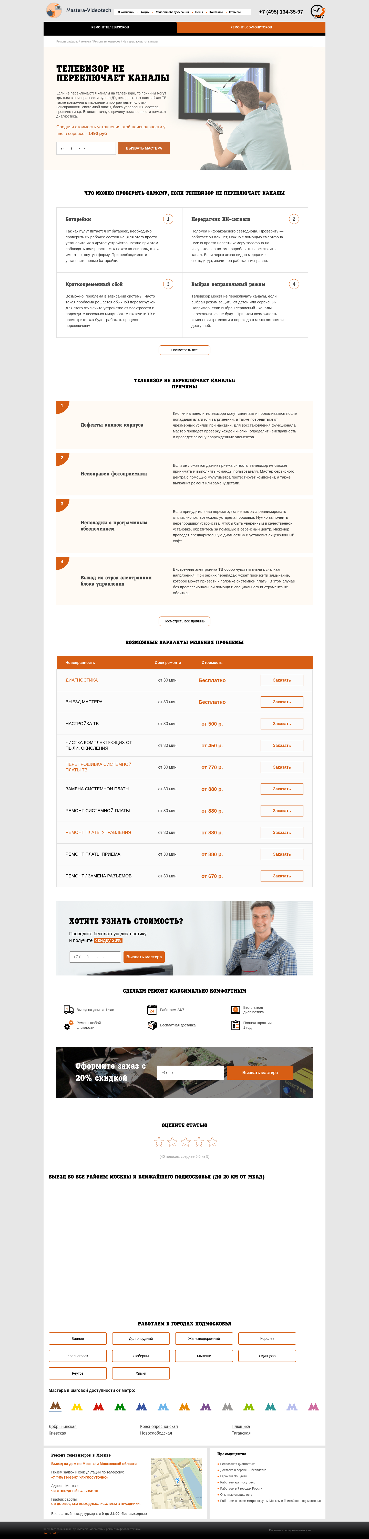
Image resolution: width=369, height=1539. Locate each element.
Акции (145, 12)
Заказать (282, 680)
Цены (199, 12)
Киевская (57, 1433)
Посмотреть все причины (184, 621)
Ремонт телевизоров (110, 27)
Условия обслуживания (172, 12)
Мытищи (204, 1356)
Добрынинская (63, 1426)
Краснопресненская (159, 1426)
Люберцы (141, 1356)
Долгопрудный (141, 1338)
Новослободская (156, 1433)
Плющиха (241, 1426)
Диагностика (82, 680)
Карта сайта (51, 1533)
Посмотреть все (184, 350)
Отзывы (235, 12)
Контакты (216, 12)
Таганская (241, 1433)
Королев (267, 1338)
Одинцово (267, 1356)
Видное (77, 1338)
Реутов (78, 1373)
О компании (126, 12)
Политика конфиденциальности (290, 1530)
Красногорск (77, 1356)
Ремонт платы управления (98, 832)
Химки (141, 1373)
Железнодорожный (204, 1338)
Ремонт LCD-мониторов (251, 27)
